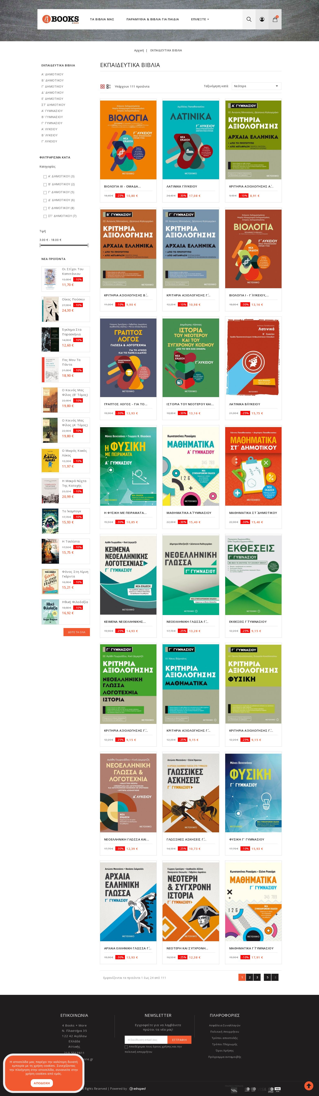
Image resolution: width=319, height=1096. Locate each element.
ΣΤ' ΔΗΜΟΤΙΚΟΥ (53, 105)
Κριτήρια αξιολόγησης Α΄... (251, 186)
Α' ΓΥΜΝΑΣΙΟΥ (52, 111)
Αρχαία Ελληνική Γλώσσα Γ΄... (128, 948)
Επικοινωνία (74, 1015)
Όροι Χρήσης (225, 1050)
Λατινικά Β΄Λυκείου (244, 404)
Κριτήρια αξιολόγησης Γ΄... (189, 295)
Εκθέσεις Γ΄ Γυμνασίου (248, 621)
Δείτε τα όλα (76, 632)
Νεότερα (256, 85)
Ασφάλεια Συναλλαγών (224, 1025)
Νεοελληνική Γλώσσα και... (126, 839)
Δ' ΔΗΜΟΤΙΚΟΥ (52, 92)
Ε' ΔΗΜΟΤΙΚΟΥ (52, 99)
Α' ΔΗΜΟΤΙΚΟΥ (52, 74)
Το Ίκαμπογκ (71, 511)
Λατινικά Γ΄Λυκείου (182, 186)
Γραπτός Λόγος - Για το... (125, 404)
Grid (103, 86)
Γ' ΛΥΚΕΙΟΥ (49, 141)
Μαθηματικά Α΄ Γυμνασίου (189, 513)
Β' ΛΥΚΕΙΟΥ (49, 135)
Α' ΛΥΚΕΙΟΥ (49, 129)
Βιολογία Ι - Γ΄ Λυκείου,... (249, 295)
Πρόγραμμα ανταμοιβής (224, 1057)
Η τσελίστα (71, 541)
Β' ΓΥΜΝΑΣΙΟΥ (52, 117)
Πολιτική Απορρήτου (224, 1031)
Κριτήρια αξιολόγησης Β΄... (126, 295)
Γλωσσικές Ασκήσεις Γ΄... (186, 839)
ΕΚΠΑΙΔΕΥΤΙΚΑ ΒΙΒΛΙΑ (58, 65)
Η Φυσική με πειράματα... (125, 513)
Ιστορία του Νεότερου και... (190, 404)
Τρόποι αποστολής (225, 1038)
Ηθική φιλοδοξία (75, 602)
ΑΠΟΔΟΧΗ (42, 1083)
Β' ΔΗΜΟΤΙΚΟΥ (52, 80)
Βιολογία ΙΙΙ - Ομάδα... (122, 186)
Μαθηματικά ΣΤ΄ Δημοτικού (253, 513)
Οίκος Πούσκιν (73, 299)
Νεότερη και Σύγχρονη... (187, 948)
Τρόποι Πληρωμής (224, 1044)
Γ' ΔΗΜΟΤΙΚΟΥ (52, 86)
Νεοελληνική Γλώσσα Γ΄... (187, 621)
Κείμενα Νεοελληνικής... (125, 621)
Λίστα (109, 86)
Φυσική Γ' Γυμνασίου (246, 839)
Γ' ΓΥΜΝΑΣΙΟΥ (52, 123)
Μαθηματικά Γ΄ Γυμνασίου (251, 948)
